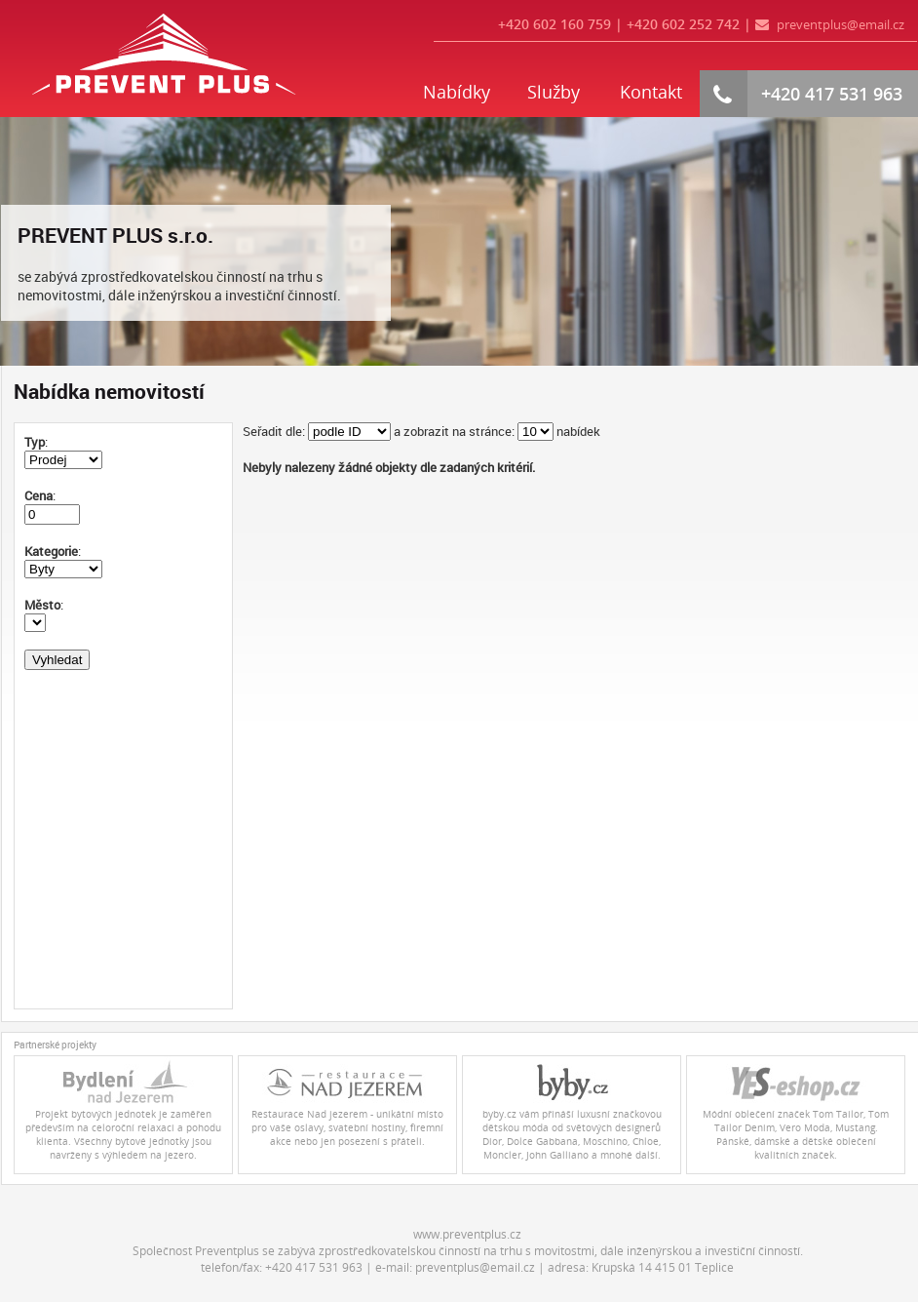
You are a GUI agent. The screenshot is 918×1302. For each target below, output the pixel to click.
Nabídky (456, 91)
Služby (553, 91)
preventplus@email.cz (840, 24)
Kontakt (651, 91)
